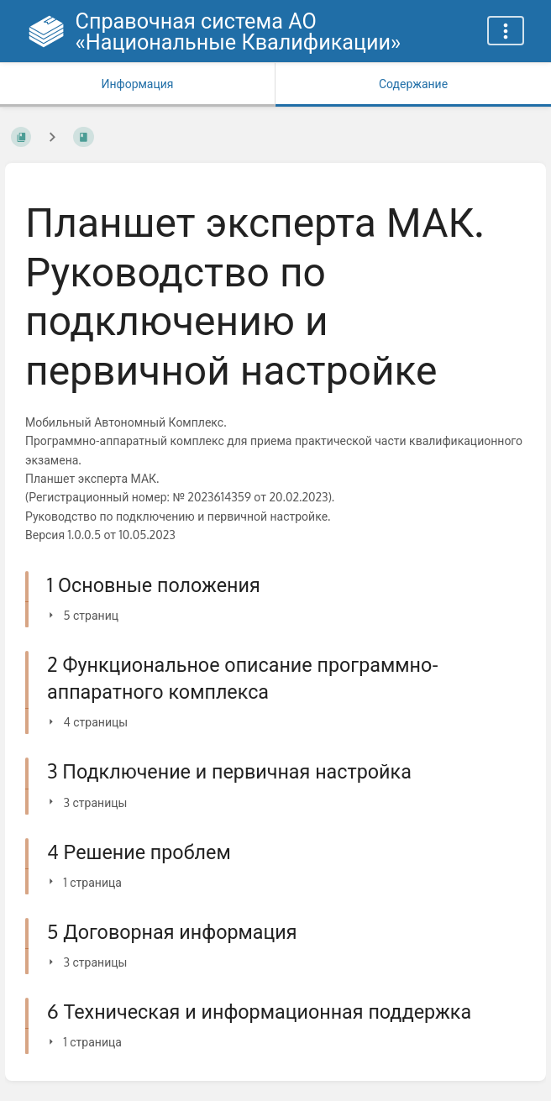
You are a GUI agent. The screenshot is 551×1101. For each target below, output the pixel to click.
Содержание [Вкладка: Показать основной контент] (413, 83)
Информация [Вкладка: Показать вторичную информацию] (137, 83)
